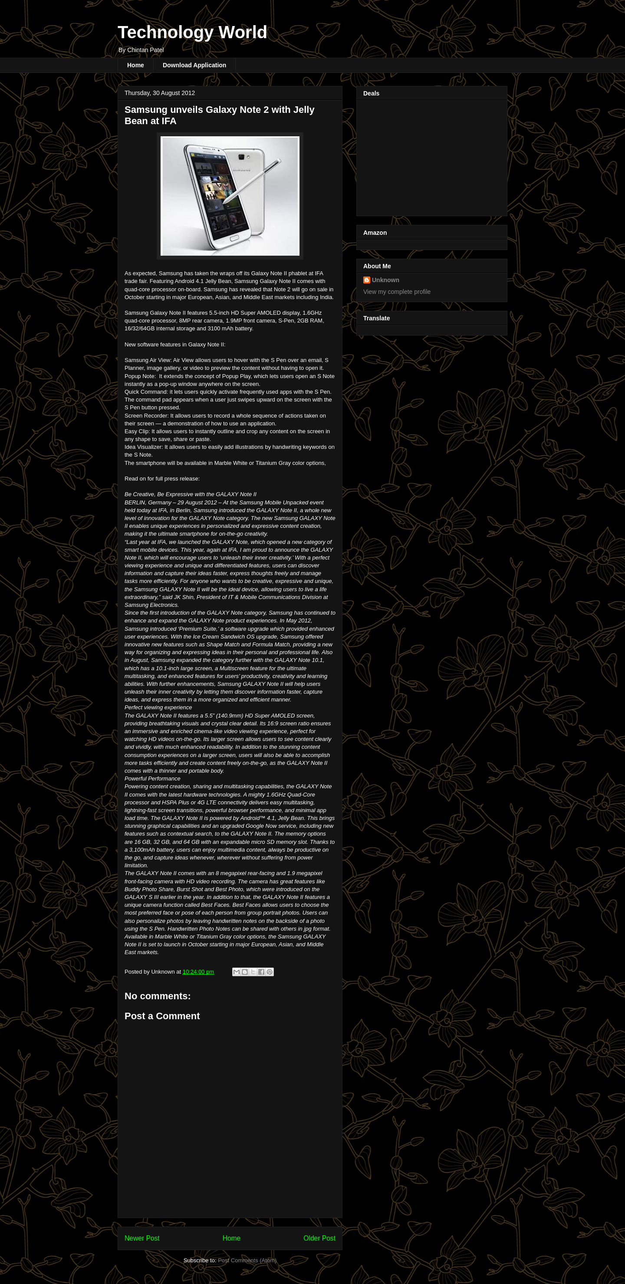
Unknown (385, 280)
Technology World (192, 32)
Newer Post (142, 1238)
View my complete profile (397, 291)
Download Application (194, 65)
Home (135, 65)
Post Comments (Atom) (247, 1260)
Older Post (319, 1238)
